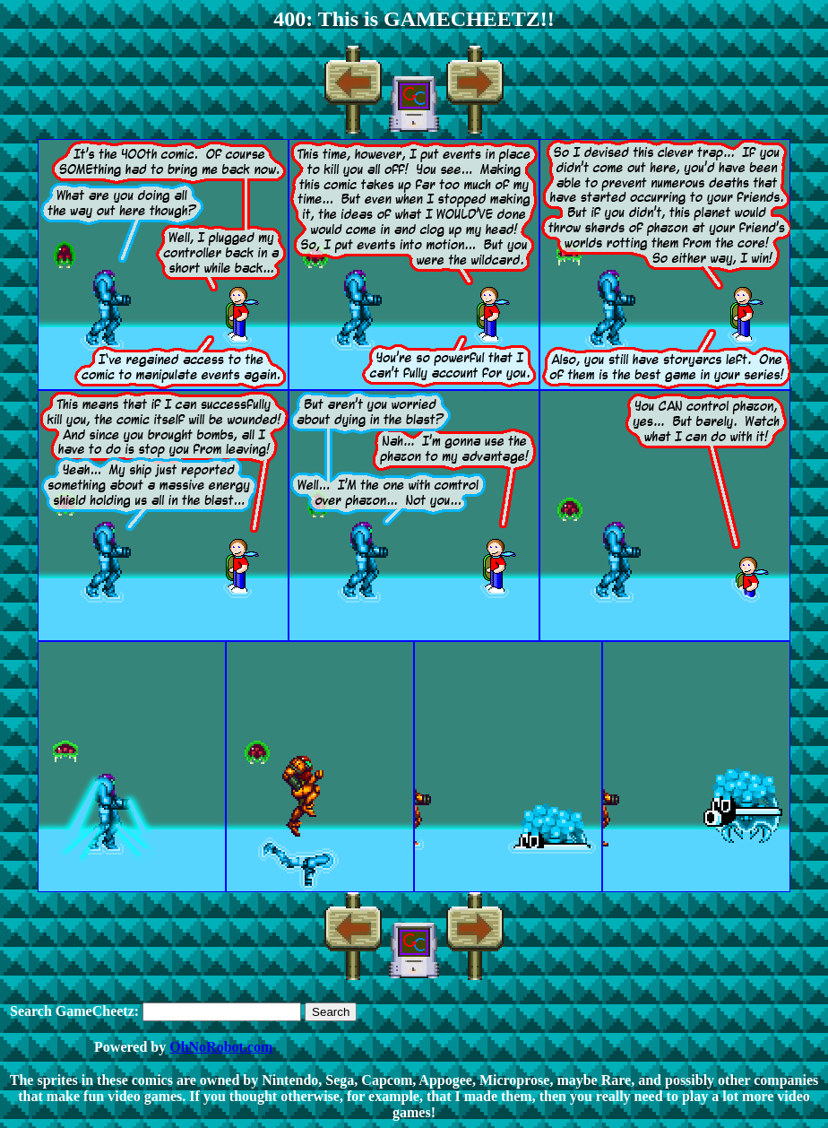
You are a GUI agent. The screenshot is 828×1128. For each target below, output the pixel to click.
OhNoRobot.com (220, 1046)
